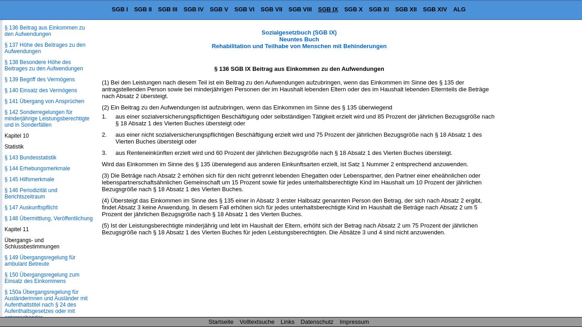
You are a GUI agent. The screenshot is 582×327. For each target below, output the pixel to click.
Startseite (221, 321)
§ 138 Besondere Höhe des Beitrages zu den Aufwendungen (44, 65)
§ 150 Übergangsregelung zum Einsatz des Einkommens (42, 278)
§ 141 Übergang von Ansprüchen (44, 101)
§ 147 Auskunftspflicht (31, 207)
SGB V (219, 9)
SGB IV (194, 9)
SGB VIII (300, 9)
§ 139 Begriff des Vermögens (40, 79)
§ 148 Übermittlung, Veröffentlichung (49, 218)
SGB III (168, 9)
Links (287, 321)
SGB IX (328, 9)
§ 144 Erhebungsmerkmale (37, 168)
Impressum (354, 321)
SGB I (120, 9)
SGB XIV (435, 9)
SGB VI (245, 9)
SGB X (353, 9)
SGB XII (406, 9)
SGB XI (379, 9)
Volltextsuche (257, 321)
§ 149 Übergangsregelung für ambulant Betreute (40, 260)
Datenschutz (317, 321)
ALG (459, 9)
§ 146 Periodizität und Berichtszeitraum (31, 193)
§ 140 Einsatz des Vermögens (41, 90)
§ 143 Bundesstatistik (30, 157)
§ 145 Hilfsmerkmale (29, 179)
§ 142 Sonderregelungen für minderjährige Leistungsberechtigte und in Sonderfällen (47, 118)
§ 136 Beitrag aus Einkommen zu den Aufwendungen (45, 31)
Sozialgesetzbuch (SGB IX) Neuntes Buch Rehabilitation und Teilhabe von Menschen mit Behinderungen (299, 39)
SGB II (143, 9)
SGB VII (271, 9)
